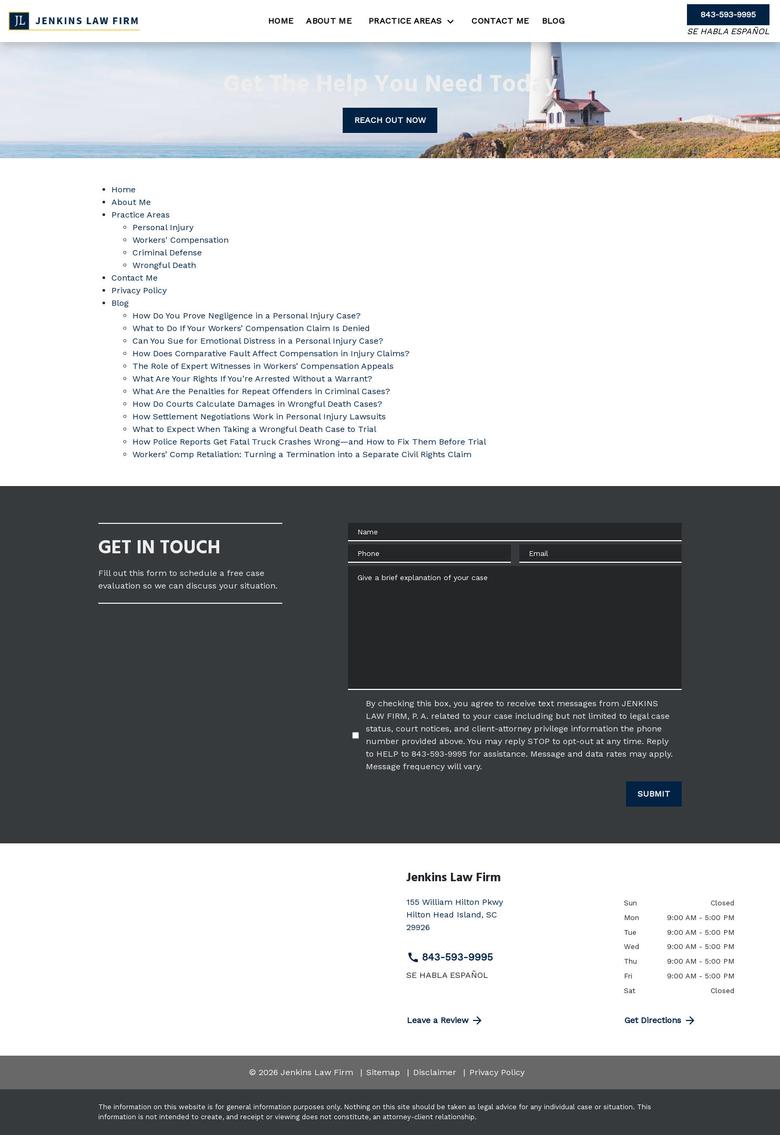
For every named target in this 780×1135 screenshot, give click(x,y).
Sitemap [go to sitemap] (383, 1072)
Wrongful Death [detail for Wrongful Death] (164, 265)
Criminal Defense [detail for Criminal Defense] (167, 252)
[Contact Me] (500, 21)
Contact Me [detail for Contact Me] (134, 278)
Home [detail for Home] (123, 189)
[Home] (280, 21)
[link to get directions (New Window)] (507, 919)
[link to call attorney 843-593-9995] (728, 14)
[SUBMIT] (654, 794)
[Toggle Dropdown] (453, 21)
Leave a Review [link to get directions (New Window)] (445, 1020)
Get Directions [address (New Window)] (660, 1020)
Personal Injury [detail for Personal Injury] (162, 227)
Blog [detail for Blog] (120, 303)
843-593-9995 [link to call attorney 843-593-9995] (450, 957)
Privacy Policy (497, 1072)
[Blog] (553, 21)
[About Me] (329, 21)
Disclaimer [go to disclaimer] (434, 1072)
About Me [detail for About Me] (131, 202)
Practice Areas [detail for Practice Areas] (140, 215)
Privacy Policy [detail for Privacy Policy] (139, 290)
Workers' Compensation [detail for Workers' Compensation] (180, 240)
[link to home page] (74, 21)
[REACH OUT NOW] (390, 120)
